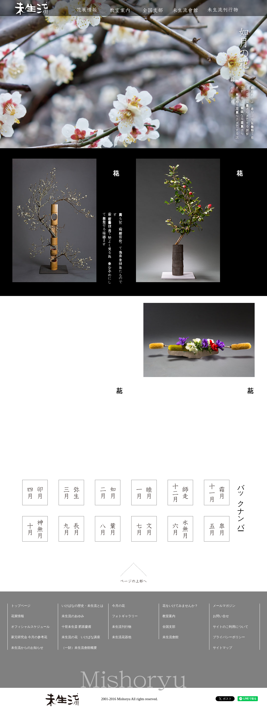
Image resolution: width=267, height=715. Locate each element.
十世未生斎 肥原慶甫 (76, 627)
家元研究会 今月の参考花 (29, 637)
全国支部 (152, 10)
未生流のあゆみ (73, 616)
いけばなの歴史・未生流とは (82, 606)
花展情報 (87, 9)
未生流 (32, 8)
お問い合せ (221, 616)
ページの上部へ (133, 573)
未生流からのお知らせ (27, 648)
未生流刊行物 (222, 9)
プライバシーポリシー (229, 637)
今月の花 (118, 606)
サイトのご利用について (230, 627)
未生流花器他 (121, 637)
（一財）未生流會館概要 (79, 648)
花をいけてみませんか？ (180, 606)
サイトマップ (222, 648)
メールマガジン (224, 606)
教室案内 (120, 10)
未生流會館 (185, 10)
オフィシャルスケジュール (30, 627)
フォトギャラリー (125, 616)
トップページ (20, 606)
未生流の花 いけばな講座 (81, 637)
